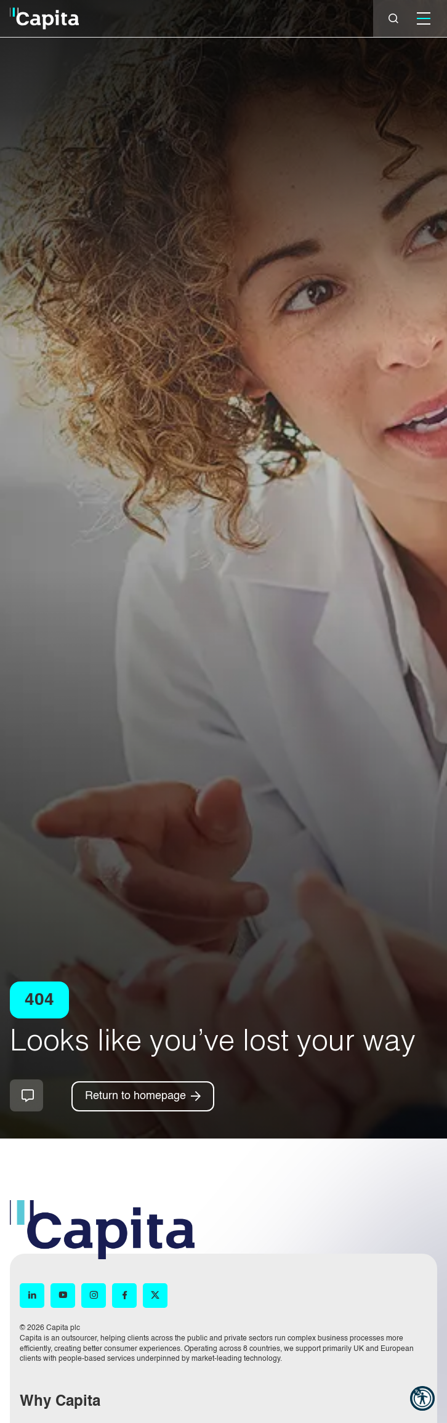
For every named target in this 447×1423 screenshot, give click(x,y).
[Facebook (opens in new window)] (124, 1296)
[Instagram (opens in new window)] (94, 1296)
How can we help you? (26, 1095)
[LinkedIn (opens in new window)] (32, 1296)
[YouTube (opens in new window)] (63, 1296)
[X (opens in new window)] (155, 1296)
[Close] (393, 18)
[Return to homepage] (142, 1096)
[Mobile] (423, 18)
